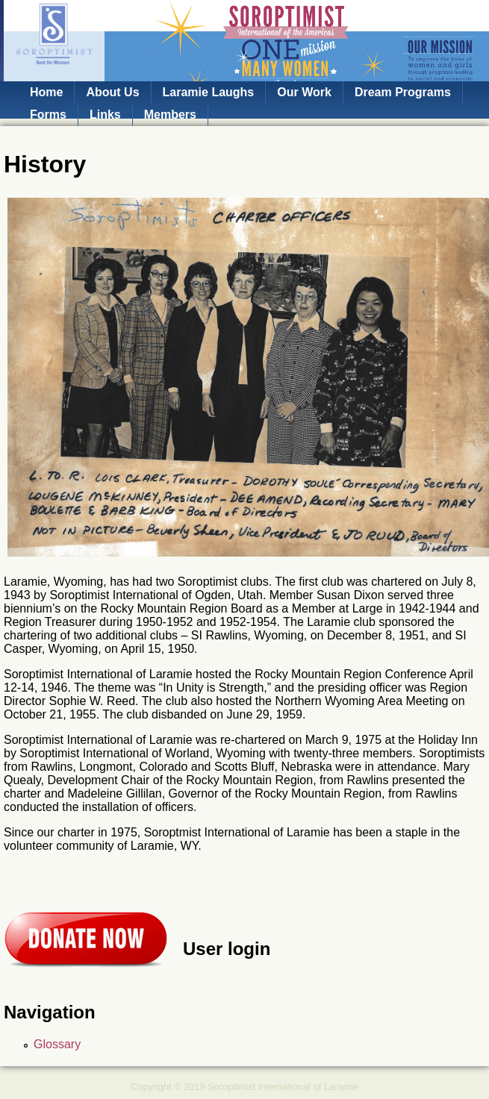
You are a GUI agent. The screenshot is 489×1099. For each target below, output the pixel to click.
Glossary (57, 1044)
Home (46, 92)
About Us (112, 92)
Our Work (304, 92)
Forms (48, 114)
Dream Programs (403, 92)
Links (105, 114)
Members (170, 114)
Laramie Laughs (209, 92)
